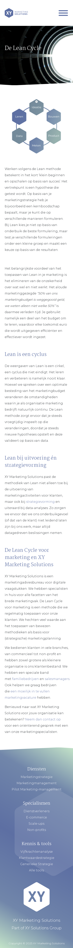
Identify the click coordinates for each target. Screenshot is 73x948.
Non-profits (36, 830)
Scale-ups (36, 823)
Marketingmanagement (37, 783)
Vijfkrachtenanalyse (36, 851)
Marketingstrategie (37, 777)
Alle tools (36, 870)
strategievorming (40, 502)
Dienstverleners (36, 811)
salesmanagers (57, 679)
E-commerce (36, 817)
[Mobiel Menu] (63, 13)
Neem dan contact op (43, 719)
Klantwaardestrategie (36, 858)
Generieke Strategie (36, 864)
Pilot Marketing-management (37, 789)
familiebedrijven (25, 679)
